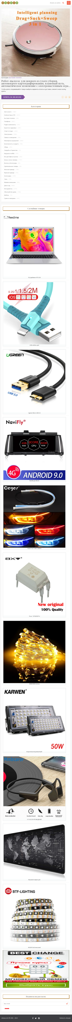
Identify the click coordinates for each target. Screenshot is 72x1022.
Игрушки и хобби (9, 153)
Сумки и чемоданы (9, 198)
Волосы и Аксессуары (10, 163)
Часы (5, 179)
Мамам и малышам (10, 182)
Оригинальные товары (11, 166)
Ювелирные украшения (11, 141)
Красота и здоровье (10, 128)
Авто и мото (7, 112)
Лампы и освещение (10, 137)
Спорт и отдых (8, 131)
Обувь (6, 147)
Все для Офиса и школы (11, 157)
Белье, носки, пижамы (10, 160)
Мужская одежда (9, 173)
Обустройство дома (10, 192)
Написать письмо (65, 1018)
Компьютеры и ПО (9, 115)
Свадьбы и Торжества (10, 150)
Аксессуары (7, 176)
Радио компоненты (10, 124)
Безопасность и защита (11, 144)
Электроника (8, 134)
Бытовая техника (15, 78)
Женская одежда (9, 169)
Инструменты (8, 189)
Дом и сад (7, 185)
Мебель (6, 195)
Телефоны (7, 121)
